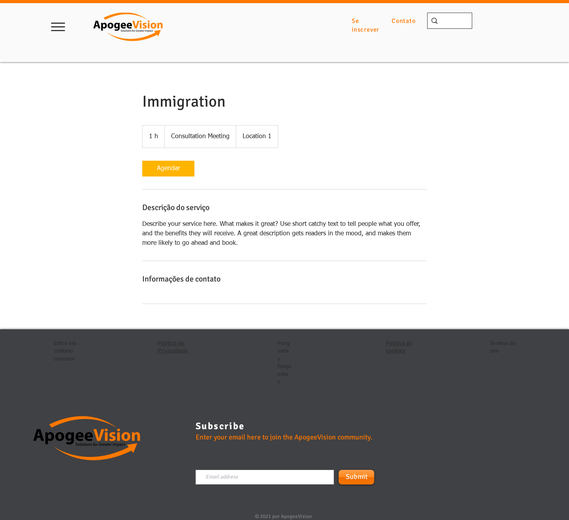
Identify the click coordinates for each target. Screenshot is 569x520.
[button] (58, 27)
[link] (168, 168)
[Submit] (356, 477)
